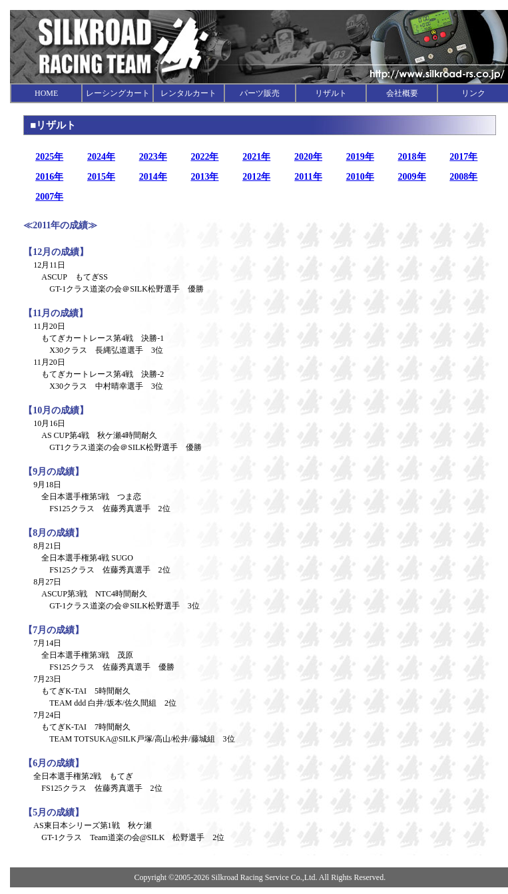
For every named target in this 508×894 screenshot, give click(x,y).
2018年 (412, 157)
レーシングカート (118, 93)
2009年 (412, 177)
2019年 (360, 157)
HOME (46, 93)
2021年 (256, 157)
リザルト (331, 93)
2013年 (204, 177)
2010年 (360, 177)
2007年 (49, 197)
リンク (473, 93)
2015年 (101, 177)
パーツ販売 (260, 93)
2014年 (153, 177)
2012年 (256, 177)
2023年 (153, 157)
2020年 (308, 157)
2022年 (204, 157)
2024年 (101, 157)
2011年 (308, 177)
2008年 (463, 177)
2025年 (49, 157)
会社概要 (402, 93)
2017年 (463, 157)
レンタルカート (188, 93)
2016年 (49, 177)
